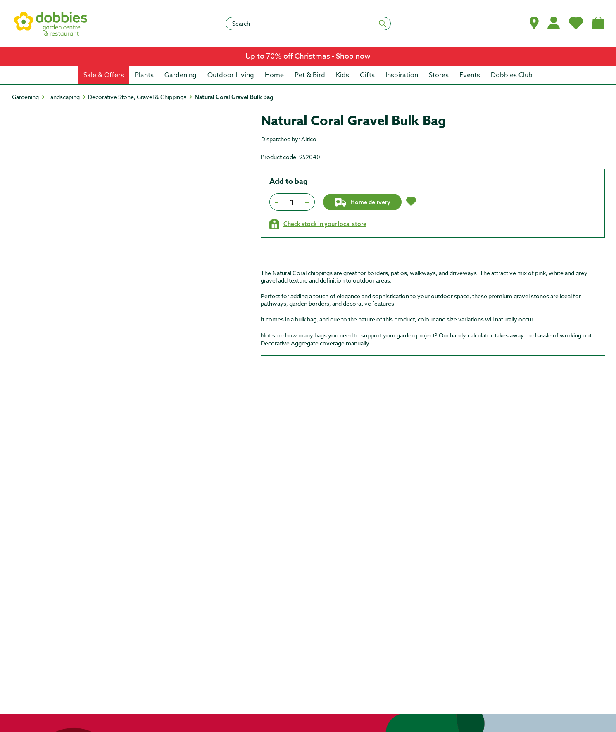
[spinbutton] (292, 202)
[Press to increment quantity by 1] (307, 202)
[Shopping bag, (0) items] (598, 22)
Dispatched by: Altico (288, 139)
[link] (308, 56)
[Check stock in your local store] (317, 224)
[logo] (51, 23)
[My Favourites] (575, 22)
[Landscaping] (67, 97)
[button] (534, 22)
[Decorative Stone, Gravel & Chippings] (141, 97)
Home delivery (362, 202)
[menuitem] (103, 75)
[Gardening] (29, 97)
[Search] (308, 23)
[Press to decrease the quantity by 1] (277, 202)
